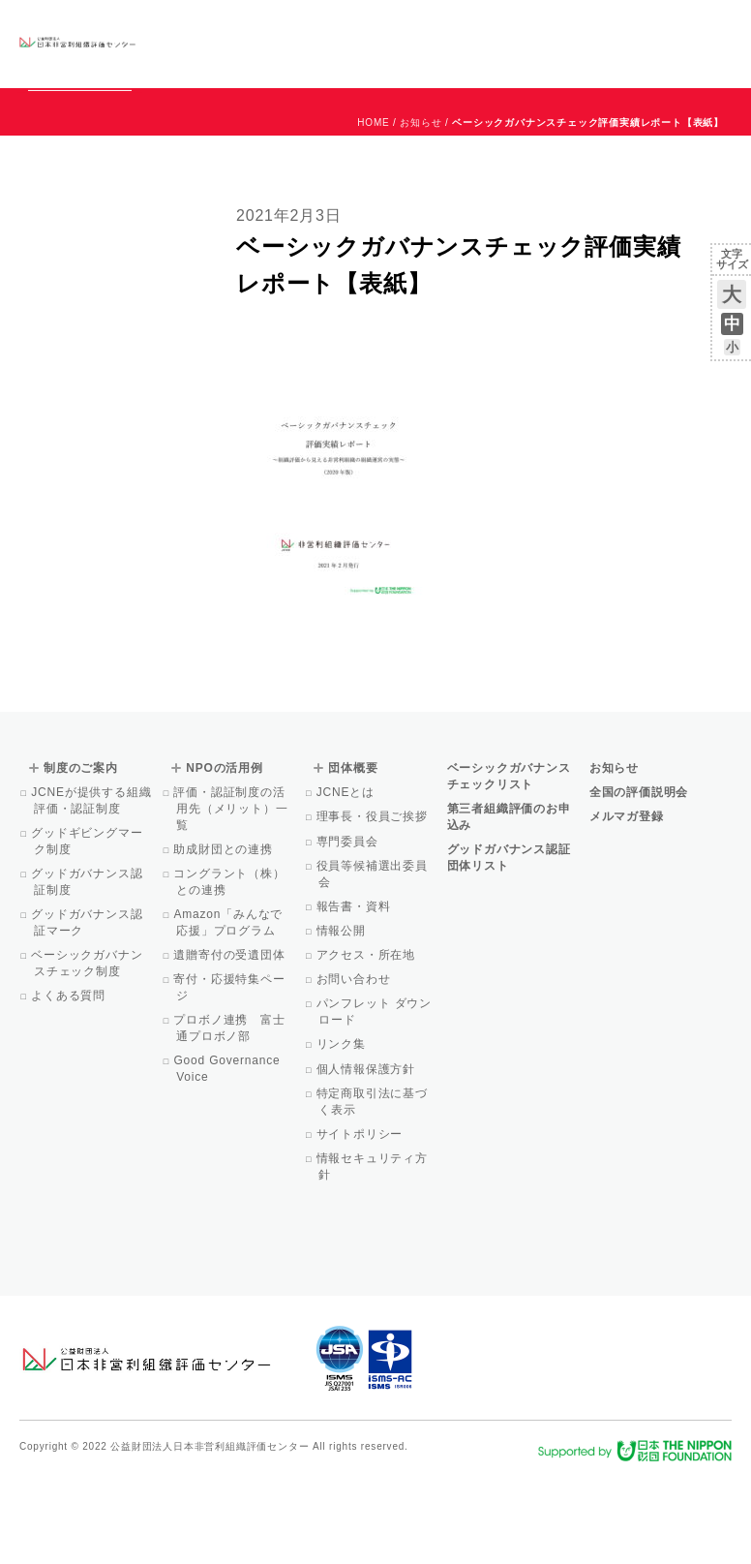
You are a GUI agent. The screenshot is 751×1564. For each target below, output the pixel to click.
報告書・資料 (354, 994)
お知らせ (534, 26)
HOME (373, 210)
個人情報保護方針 (366, 1157)
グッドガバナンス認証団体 (182, 43)
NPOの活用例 (428, 43)
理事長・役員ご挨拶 (372, 904)
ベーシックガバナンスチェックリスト (278, 43)
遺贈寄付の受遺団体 (230, 1043)
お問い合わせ (653, 26)
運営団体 (588, 26)
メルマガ (555, 58)
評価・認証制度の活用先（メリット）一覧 (231, 897)
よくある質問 (69, 1083)
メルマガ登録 (626, 904)
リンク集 (341, 1132)
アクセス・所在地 (366, 1043)
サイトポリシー (360, 1222)
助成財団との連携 (224, 937)
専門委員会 (347, 929)
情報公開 (341, 1019)
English (713, 26)
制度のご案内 (362, 43)
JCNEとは (346, 880)
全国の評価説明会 (638, 880)
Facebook (506, 58)
